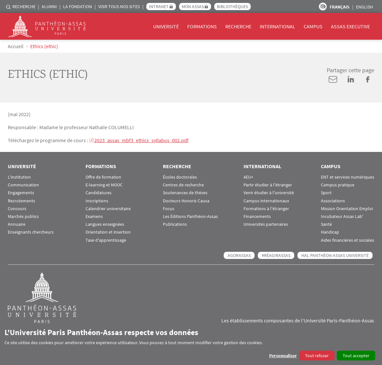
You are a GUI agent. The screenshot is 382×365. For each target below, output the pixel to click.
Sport (326, 193)
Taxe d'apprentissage (106, 240)
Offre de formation (103, 177)
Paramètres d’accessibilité (323, 6)
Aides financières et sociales (347, 240)
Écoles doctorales (180, 177)
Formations (202, 26)
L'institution (19, 177)
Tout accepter (356, 355)
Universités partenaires (266, 224)
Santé (326, 224)
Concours (17, 208)
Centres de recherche (183, 185)
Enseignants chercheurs (31, 232)
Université (166, 26)
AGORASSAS (239, 255)
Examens (94, 216)
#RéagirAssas (276, 255)
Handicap (330, 232)
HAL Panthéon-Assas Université (335, 255)
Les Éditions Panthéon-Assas (190, 216)
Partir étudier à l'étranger (268, 185)
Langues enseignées (105, 224)
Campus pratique (337, 185)
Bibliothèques (232, 6)
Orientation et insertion (108, 232)
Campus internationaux (266, 201)
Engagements (21, 193)
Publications (175, 224)
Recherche (23, 6)
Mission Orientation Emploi (347, 208)
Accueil (15, 46)
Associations (333, 201)
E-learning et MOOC (104, 185)
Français (339, 7)
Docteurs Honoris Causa (186, 201)
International (277, 26)
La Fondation (77, 6)
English (364, 7)
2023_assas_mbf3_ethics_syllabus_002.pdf (141, 140)
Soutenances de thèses (185, 193)
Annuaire (16, 224)
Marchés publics (23, 216)
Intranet (159, 6)
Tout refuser (317, 355)
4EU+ (248, 177)
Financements (257, 216)
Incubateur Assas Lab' (342, 216)
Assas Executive (350, 26)
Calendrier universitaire (108, 208)
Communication (23, 185)
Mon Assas (193, 6)
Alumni (49, 6)
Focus (168, 208)
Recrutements (21, 201)
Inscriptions (97, 201)
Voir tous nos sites (119, 6)
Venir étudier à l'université (269, 193)
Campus (313, 26)
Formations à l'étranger (266, 208)
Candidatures (99, 193)
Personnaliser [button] (283, 355)
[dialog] (191, 344)
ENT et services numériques (347, 177)
